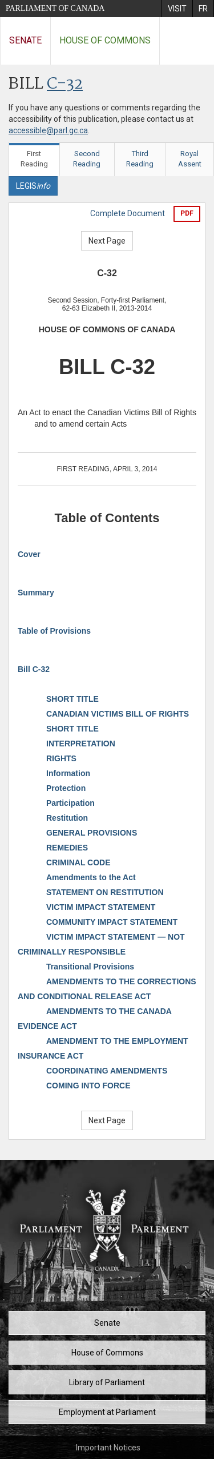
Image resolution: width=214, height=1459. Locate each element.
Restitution (67, 817)
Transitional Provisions (90, 966)
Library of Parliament (107, 1382)
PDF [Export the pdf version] (186, 213)
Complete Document (127, 213)
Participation (70, 803)
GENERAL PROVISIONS (91, 832)
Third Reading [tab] (140, 159)
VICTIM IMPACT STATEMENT (100, 907)
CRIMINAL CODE (78, 862)
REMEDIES (67, 847)
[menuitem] (176, 8)
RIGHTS (61, 758)
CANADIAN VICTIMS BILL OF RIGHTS (117, 713)
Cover (29, 554)
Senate (25, 40)
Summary (36, 592)
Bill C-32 (34, 669)
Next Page (107, 240)
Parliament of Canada (55, 8)
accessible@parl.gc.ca (48, 130)
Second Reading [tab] (86, 159)
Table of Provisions (54, 630)
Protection (66, 788)
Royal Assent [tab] (189, 159)
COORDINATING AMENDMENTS (106, 1070)
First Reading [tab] (34, 159)
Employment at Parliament (107, 1412)
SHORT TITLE (72, 698)
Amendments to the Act (91, 877)
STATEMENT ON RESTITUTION (105, 892)
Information (68, 773)
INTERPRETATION (80, 743)
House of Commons (105, 40)
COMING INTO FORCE (88, 1085)
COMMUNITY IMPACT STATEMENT (111, 922)
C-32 (65, 84)
